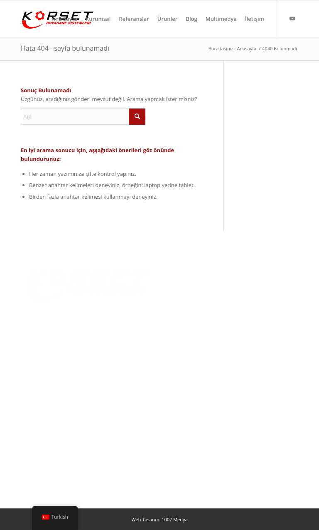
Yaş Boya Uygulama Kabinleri (57, 427)
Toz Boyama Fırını (43, 400)
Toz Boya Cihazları (43, 440)
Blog (171, 316)
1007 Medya (174, 519)
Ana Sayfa (177, 275)
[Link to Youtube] (292, 18)
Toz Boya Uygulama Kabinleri (57, 413)
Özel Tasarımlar (40, 467)
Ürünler (174, 302)
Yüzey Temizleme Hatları (51, 454)
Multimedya (180, 329)
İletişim (174, 343)
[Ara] (83, 116)
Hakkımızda (179, 289)
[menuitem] (64, 18)
